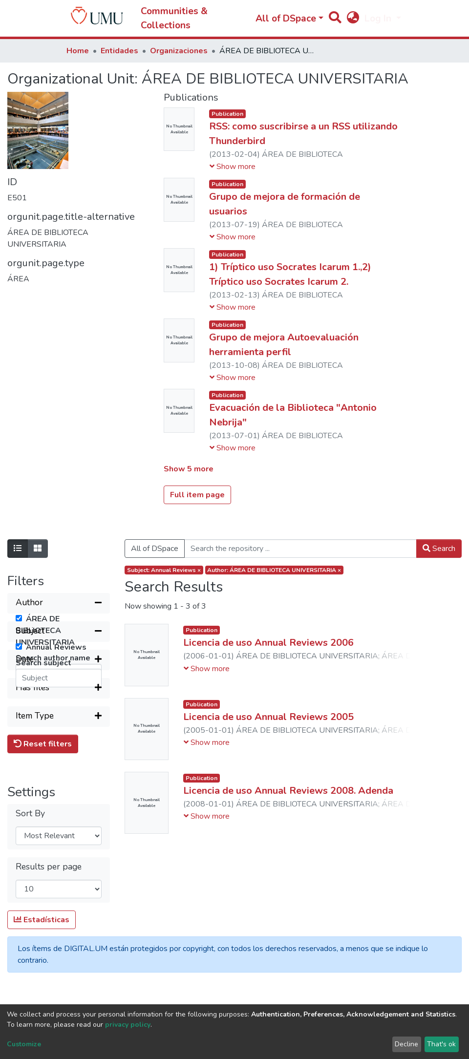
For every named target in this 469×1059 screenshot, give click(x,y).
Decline (406, 1044)
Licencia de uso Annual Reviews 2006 (268, 642)
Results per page (49, 990)
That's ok (441, 1044)
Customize (24, 1044)
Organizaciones (179, 50)
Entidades (119, 50)
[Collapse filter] (59, 603)
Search (439, 548)
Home (77, 50)
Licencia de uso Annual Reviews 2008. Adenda (288, 790)
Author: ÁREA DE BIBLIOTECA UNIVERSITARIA (274, 570)
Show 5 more (188, 469)
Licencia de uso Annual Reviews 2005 (268, 716)
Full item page (197, 494)
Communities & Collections (174, 18)
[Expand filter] (59, 783)
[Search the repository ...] (300, 548)
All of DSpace (154, 548)
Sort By (30, 937)
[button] (352, 19)
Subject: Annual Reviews (164, 570)
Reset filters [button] (43, 867)
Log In (379, 18)
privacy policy (127, 1024)
